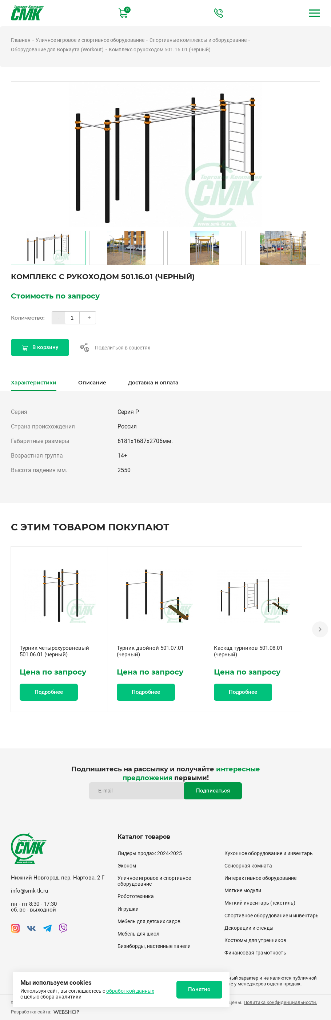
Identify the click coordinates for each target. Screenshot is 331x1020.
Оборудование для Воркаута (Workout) (57, 49)
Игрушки (128, 909)
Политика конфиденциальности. (280, 1002)
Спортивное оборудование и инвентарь (271, 915)
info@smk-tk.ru (29, 891)
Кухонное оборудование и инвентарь (268, 853)
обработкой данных (130, 991)
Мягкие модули (242, 890)
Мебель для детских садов (148, 921)
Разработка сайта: (45, 1012)
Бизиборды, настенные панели (154, 946)
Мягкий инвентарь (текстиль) (259, 903)
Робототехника (135, 896)
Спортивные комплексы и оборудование (198, 40)
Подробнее (49, 692)
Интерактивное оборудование (260, 878)
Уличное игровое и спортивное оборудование (90, 40)
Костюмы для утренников (255, 940)
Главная (21, 40)
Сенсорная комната (248, 866)
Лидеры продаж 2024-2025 (149, 853)
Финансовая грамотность (255, 953)
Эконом (126, 866)
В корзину (40, 347)
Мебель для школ (138, 934)
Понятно (199, 989)
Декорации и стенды (249, 928)
